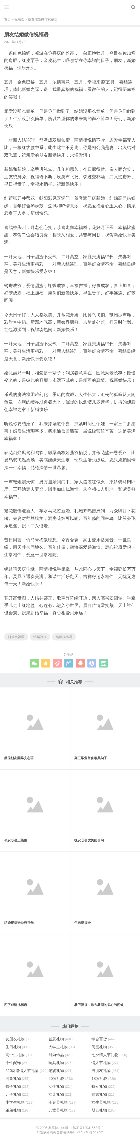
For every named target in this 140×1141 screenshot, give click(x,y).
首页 (7, 19)
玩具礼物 (60, 1063)
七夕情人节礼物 (109, 1055)
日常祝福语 (16, 637)
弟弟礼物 (17, 1110)
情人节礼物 (105, 1063)
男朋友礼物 (105, 1071)
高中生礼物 (19, 1055)
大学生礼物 (62, 1047)
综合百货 (104, 1039)
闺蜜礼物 (104, 1047)
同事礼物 (17, 1078)
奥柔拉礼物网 (58, 1128)
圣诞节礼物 (62, 1102)
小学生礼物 (19, 1102)
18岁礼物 (104, 1078)
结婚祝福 (40, 637)
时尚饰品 (60, 1055)
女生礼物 (60, 1086)
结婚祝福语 (64, 637)
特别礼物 (104, 1086)
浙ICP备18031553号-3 (87, 1128)
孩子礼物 (17, 1086)
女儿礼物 (60, 1094)
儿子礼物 (17, 1094)
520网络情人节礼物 (26, 1071)
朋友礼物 (104, 1110)
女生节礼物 (105, 1102)
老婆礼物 (60, 1071)
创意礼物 (60, 1039)
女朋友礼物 (19, 1039)
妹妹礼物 (104, 1094)
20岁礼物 (60, 1078)
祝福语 (19, 19)
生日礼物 (17, 1047)
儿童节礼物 (62, 1110)
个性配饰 (17, 1063)
